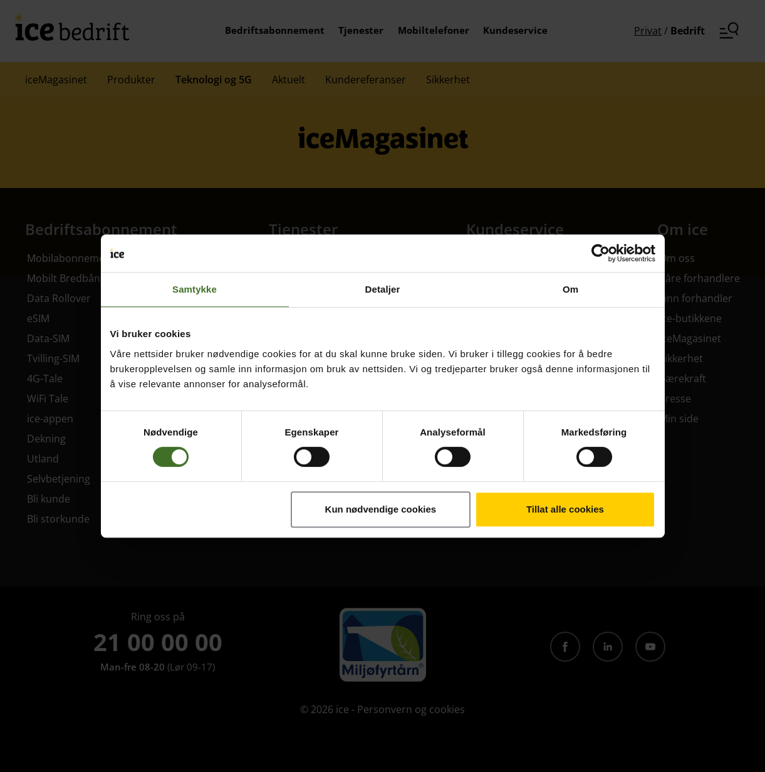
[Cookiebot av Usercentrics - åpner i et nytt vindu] (600, 253)
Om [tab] (570, 289)
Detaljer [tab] (382, 289)
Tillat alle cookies (565, 509)
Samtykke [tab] (194, 289)
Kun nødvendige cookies (381, 509)
